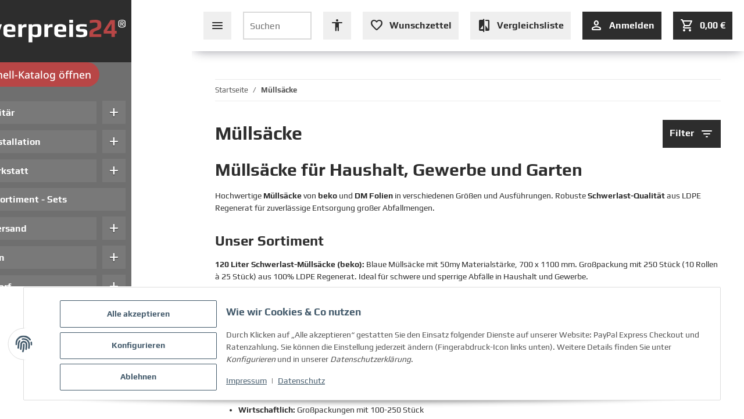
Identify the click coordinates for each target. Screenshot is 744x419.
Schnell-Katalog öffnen (96, 74)
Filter (692, 134)
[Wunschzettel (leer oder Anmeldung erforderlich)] (411, 26)
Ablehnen (142, 377)
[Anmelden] (621, 26)
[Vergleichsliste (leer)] (520, 26)
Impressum (250, 383)
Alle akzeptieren (141, 317)
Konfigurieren (142, 347)
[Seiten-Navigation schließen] (217, 26)
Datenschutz (304, 383)
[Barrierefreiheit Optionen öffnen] (337, 26)
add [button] (174, 112)
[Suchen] (277, 26)
